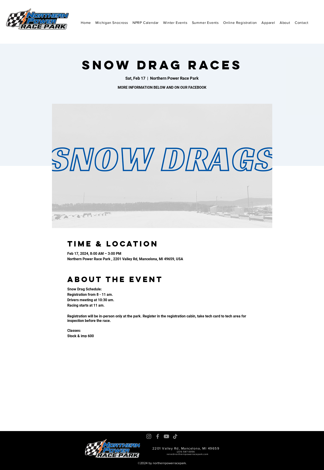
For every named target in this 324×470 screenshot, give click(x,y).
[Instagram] (149, 436)
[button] (175, 22)
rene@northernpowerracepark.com (187, 454)
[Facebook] (157, 436)
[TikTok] (175, 436)
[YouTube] (166, 436)
